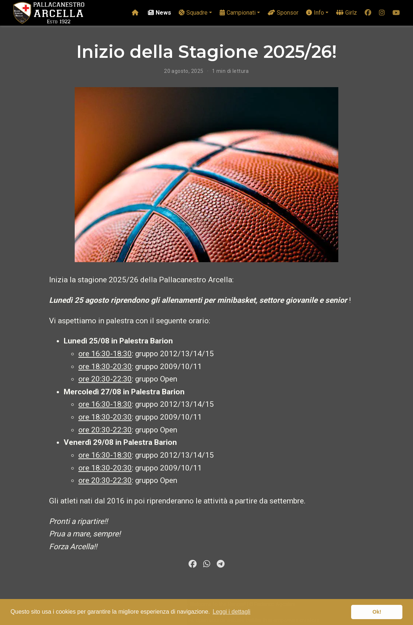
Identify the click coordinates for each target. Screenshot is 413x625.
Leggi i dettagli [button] (231, 612)
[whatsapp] (206, 563)
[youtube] (396, 13)
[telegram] (220, 563)
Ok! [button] (376, 612)
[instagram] (382, 13)
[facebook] (368, 13)
